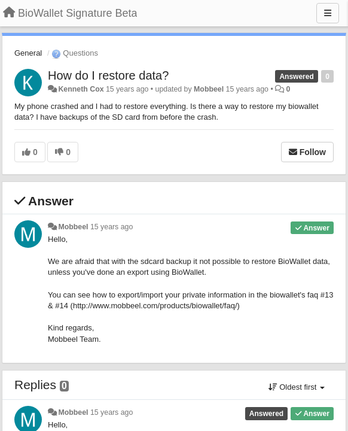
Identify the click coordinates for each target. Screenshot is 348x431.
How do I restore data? (108, 75)
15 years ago (111, 227)
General (28, 52)
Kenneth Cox (80, 89)
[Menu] (327, 13)
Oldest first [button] (296, 387)
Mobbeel (209, 89)
